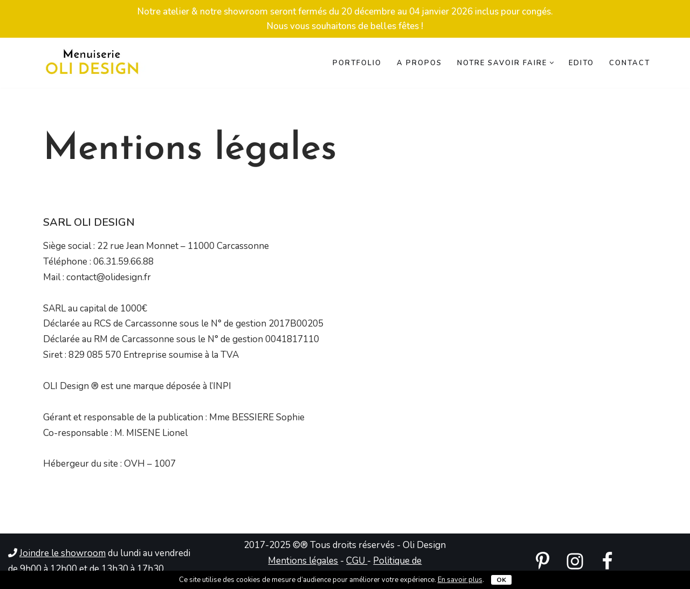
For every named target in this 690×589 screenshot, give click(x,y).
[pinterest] (542, 561)
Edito (581, 63)
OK (501, 580)
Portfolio (357, 63)
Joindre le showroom (62, 553)
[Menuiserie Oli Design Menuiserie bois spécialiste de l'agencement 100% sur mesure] (92, 62)
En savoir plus (460, 580)
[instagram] (574, 561)
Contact (629, 63)
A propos (419, 63)
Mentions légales (303, 561)
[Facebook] (607, 561)
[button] (552, 63)
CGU (356, 561)
